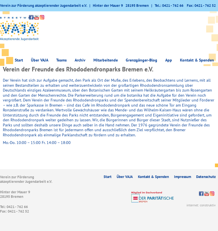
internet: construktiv (201, 205)
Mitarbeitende (105, 60)
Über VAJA (39, 60)
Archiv (80, 60)
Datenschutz (206, 176)
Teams (61, 60)
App (168, 60)
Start (19, 60)
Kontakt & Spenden (197, 60)
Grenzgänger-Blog (141, 60)
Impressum (182, 176)
